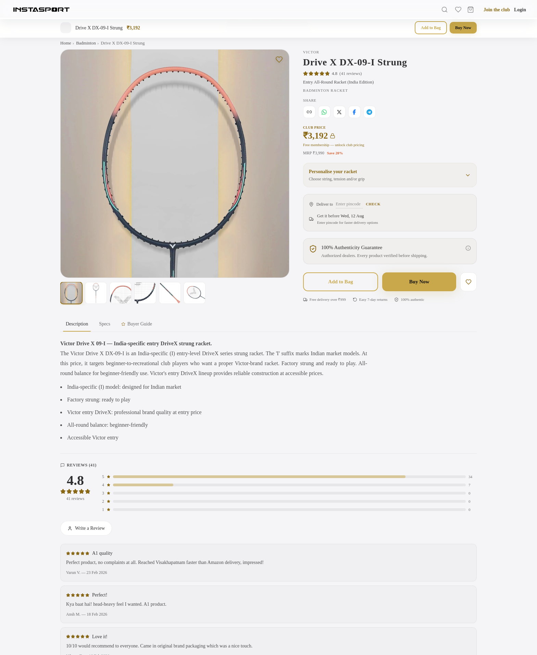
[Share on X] (339, 112)
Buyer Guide (136, 323)
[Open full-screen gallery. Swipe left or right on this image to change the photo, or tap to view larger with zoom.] (175, 164)
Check (373, 204)
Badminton (86, 43)
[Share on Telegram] (369, 112)
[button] (389, 175)
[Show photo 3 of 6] (121, 293)
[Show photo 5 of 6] (170, 293)
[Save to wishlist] (279, 59)
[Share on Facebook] (354, 112)
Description (77, 326)
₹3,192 (319, 135)
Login (520, 9)
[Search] (444, 9)
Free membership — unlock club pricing (333, 145)
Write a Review (86, 528)
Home (65, 43)
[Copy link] (309, 112)
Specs (104, 323)
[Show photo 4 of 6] (145, 293)
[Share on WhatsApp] (324, 112)
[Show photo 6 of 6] (194, 293)
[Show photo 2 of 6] (96, 293)
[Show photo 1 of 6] (71, 293)
